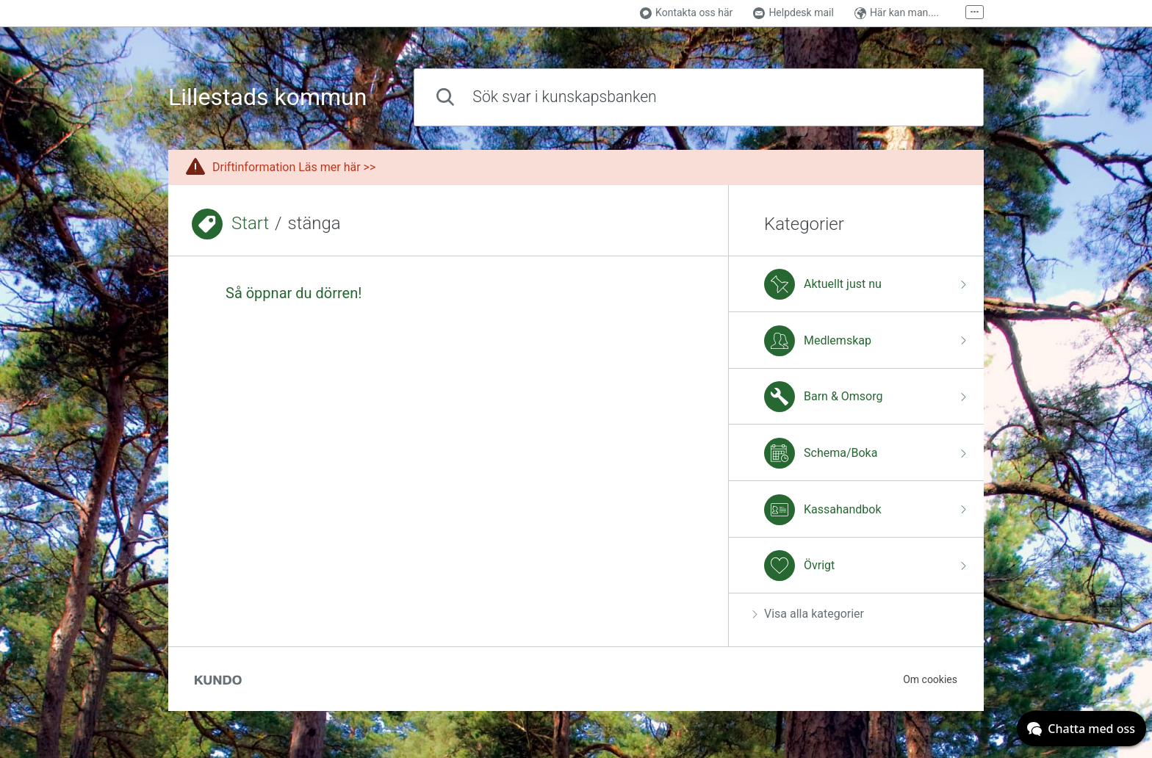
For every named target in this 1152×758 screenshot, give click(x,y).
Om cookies (930, 679)
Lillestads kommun (267, 97)
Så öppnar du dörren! (293, 293)
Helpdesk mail (793, 13)
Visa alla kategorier (808, 614)
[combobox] (698, 97)
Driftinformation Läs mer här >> (293, 167)
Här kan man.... (896, 13)
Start (250, 223)
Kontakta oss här (686, 13)
